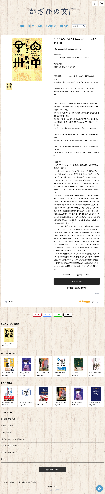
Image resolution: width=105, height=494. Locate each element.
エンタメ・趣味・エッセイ (9, 446)
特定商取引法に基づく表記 (27, 482)
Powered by (53, 490)
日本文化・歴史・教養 (8, 419)
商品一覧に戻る (52, 470)
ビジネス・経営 (6, 432)
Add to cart (77, 281)
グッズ (3, 459)
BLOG (40, 26)
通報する (97, 293)
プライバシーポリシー (9, 482)
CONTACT (64, 26)
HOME (21, 26)
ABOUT (31, 26)
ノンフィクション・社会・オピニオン (12, 439)
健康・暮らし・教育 (7, 426)
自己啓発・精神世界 (8, 452)
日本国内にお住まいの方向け (77, 288)
